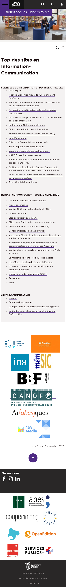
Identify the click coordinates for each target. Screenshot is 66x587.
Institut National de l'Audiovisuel (26, 209)
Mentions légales (33, 573)
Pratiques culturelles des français (26, 167)
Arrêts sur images (18, 205)
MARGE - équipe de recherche (25, 155)
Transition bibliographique (23, 182)
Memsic (13, 159)
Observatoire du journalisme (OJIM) (28, 274)
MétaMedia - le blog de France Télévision (31, 262)
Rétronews (14, 278)
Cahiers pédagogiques (21, 302)
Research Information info (34, 142)
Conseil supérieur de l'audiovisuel (27, 231)
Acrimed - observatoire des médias (27, 200)
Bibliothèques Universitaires (27, 12)
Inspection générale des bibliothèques (29, 151)
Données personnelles (33, 578)
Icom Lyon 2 (15, 235)
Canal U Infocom (17, 138)
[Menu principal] (4, 4)
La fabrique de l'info (19, 258)
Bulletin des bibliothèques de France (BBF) (32, 133)
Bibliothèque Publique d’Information (28, 129)
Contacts (33, 583)
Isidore (36, 105)
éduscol (13, 298)
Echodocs (14, 142)
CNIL (11, 222)
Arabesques (15, 90)
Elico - (12, 146)
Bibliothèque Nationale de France (27, 125)
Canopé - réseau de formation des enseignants (34, 306)
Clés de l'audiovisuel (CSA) (23, 218)
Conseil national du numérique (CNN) (29, 226)
